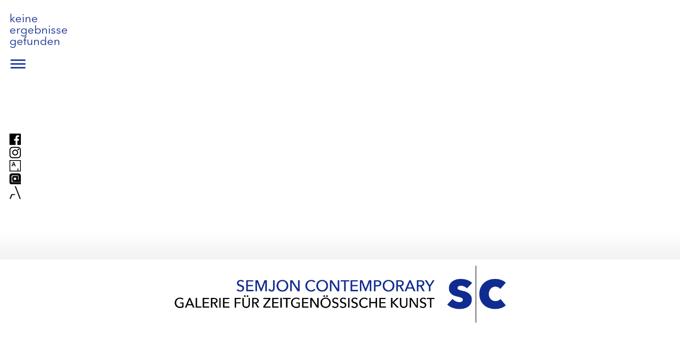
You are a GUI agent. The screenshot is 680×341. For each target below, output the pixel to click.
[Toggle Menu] (18, 64)
